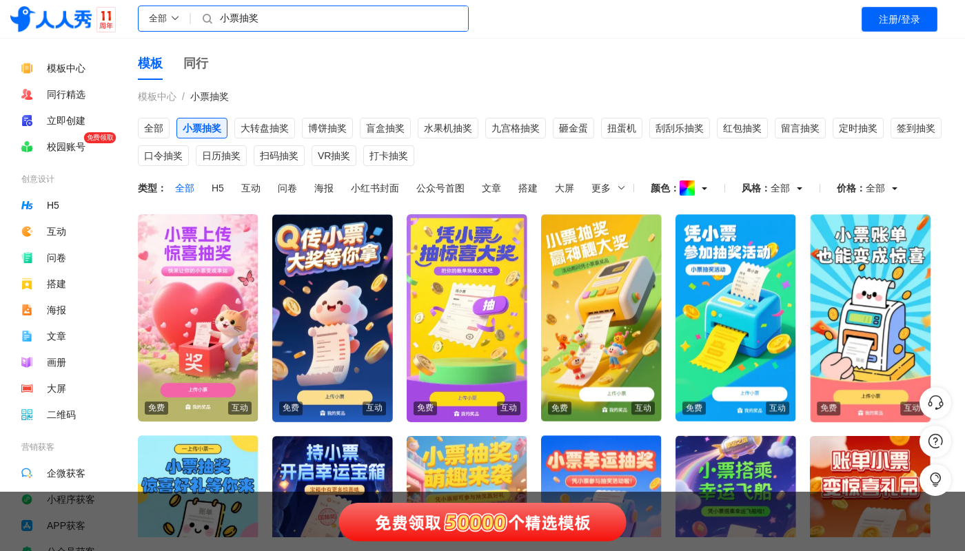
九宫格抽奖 (515, 128)
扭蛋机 (621, 128)
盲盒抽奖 (385, 128)
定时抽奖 (858, 128)
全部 (153, 128)
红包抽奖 (742, 128)
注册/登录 (899, 19)
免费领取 (100, 137)
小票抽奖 (209, 96)
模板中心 (157, 96)
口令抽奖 (163, 155)
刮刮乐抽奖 (680, 128)
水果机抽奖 (448, 128)
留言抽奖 (800, 128)
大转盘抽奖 (265, 128)
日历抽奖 (221, 155)
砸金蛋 (573, 128)
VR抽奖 (334, 155)
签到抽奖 (916, 128)
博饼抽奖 (327, 128)
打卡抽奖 (388, 155)
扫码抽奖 (279, 155)
